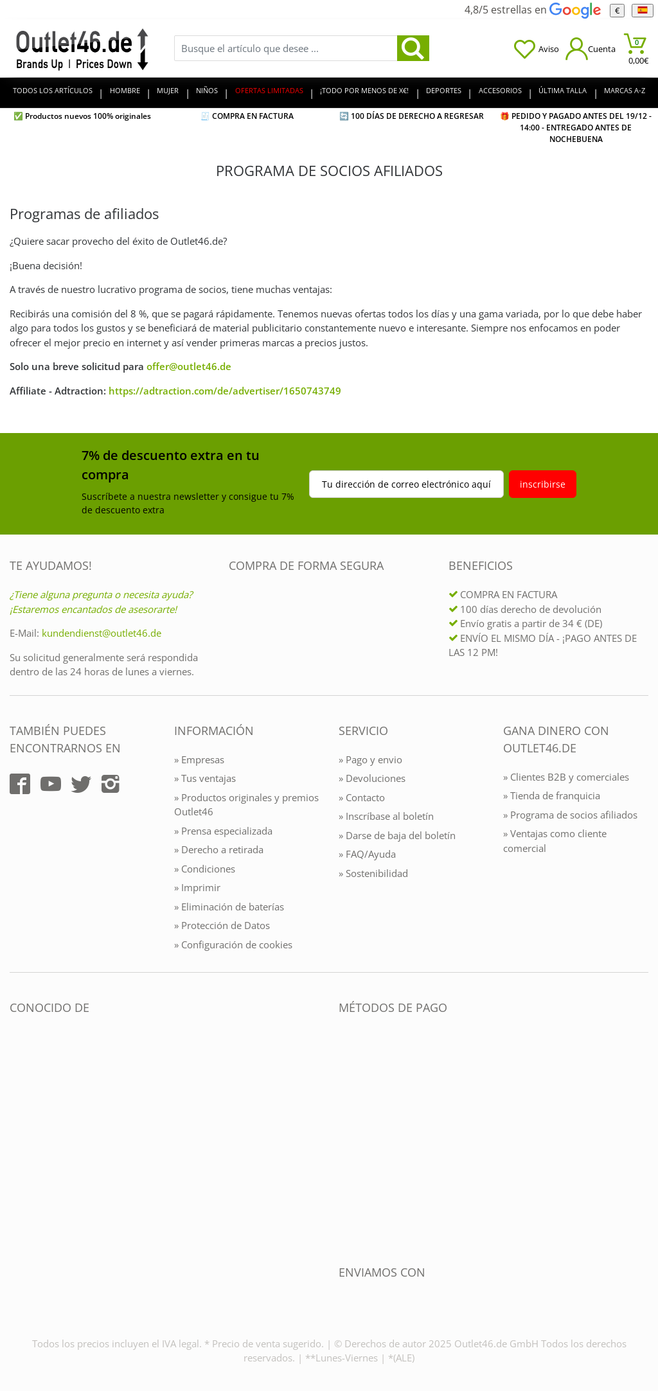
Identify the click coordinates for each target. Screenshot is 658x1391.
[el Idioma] (642, 10)
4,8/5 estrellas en (532, 10)
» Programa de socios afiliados (570, 814)
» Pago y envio (370, 759)
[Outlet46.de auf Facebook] (20, 784)
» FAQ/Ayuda (367, 853)
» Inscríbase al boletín (386, 816)
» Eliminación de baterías (229, 906)
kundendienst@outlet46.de (101, 632)
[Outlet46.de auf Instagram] (111, 784)
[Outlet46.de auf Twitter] (81, 784)
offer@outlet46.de (189, 366)
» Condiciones (204, 868)
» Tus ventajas (205, 778)
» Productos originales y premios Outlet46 (246, 805)
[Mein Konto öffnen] (590, 48)
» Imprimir (197, 887)
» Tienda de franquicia (551, 795)
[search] (413, 48)
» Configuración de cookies (233, 944)
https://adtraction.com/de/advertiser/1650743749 (225, 390)
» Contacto (362, 797)
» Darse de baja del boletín (397, 835)
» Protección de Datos (222, 925)
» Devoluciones (372, 778)
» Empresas (199, 759)
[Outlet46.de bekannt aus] (19, 1147)
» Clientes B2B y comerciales (566, 776)
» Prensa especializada (223, 830)
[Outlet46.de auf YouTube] (50, 784)
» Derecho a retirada (218, 849)
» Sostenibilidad (373, 873)
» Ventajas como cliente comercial (555, 841)
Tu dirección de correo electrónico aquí (406, 484)
